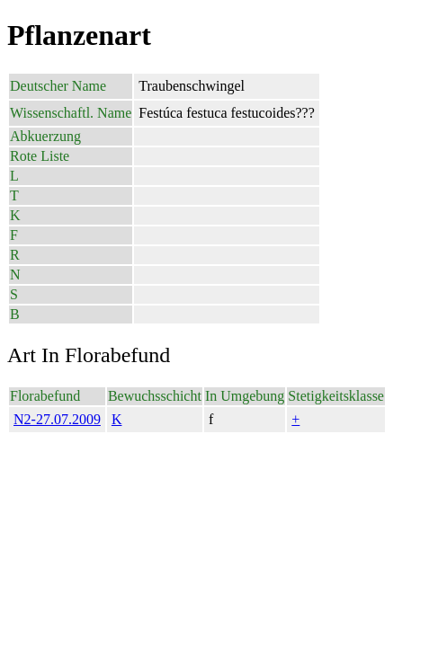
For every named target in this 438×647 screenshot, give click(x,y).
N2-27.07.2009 (57, 419)
